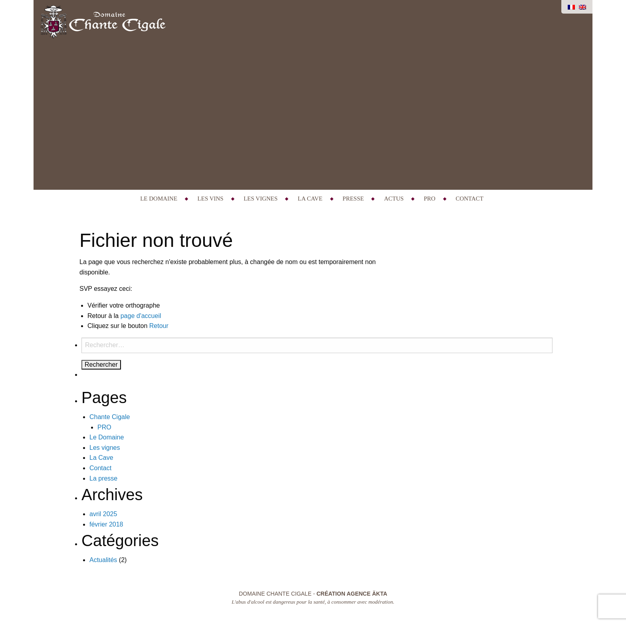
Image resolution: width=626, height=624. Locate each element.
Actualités (103, 559)
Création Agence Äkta (352, 593)
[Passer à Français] (571, 7)
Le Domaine (158, 198)
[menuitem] (160, 199)
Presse (353, 198)
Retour (158, 325)
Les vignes (260, 198)
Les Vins (211, 198)
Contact (469, 198)
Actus (394, 198)
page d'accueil (141, 315)
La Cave (310, 198)
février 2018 (106, 524)
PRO (430, 198)
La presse (103, 478)
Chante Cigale (109, 416)
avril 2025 (103, 514)
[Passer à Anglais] (582, 7)
